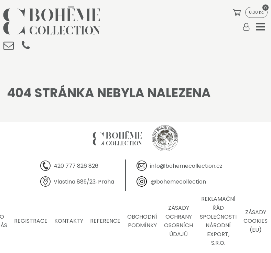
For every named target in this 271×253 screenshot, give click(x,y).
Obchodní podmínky (142, 221)
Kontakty (68, 221)
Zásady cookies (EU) (255, 221)
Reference (105, 221)
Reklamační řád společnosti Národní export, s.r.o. (218, 221)
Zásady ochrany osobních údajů (178, 221)
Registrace (30, 221)
